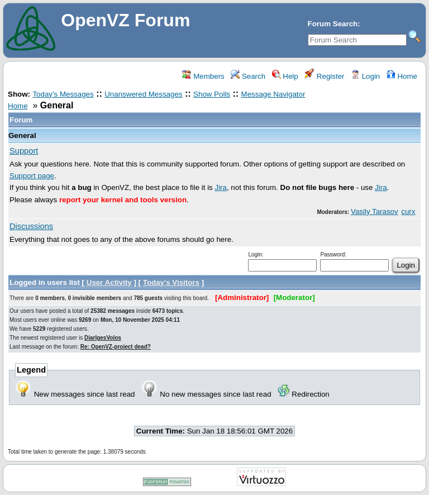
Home (402, 76)
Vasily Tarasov (374, 211)
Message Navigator (273, 94)
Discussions (31, 226)
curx (408, 211)
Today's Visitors (171, 282)
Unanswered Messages (143, 94)
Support (23, 150)
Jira (220, 187)
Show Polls (211, 94)
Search (248, 76)
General (22, 135)
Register (324, 76)
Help (285, 76)
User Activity (109, 282)
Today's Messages (62, 94)
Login (365, 76)
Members (203, 76)
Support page (31, 176)
